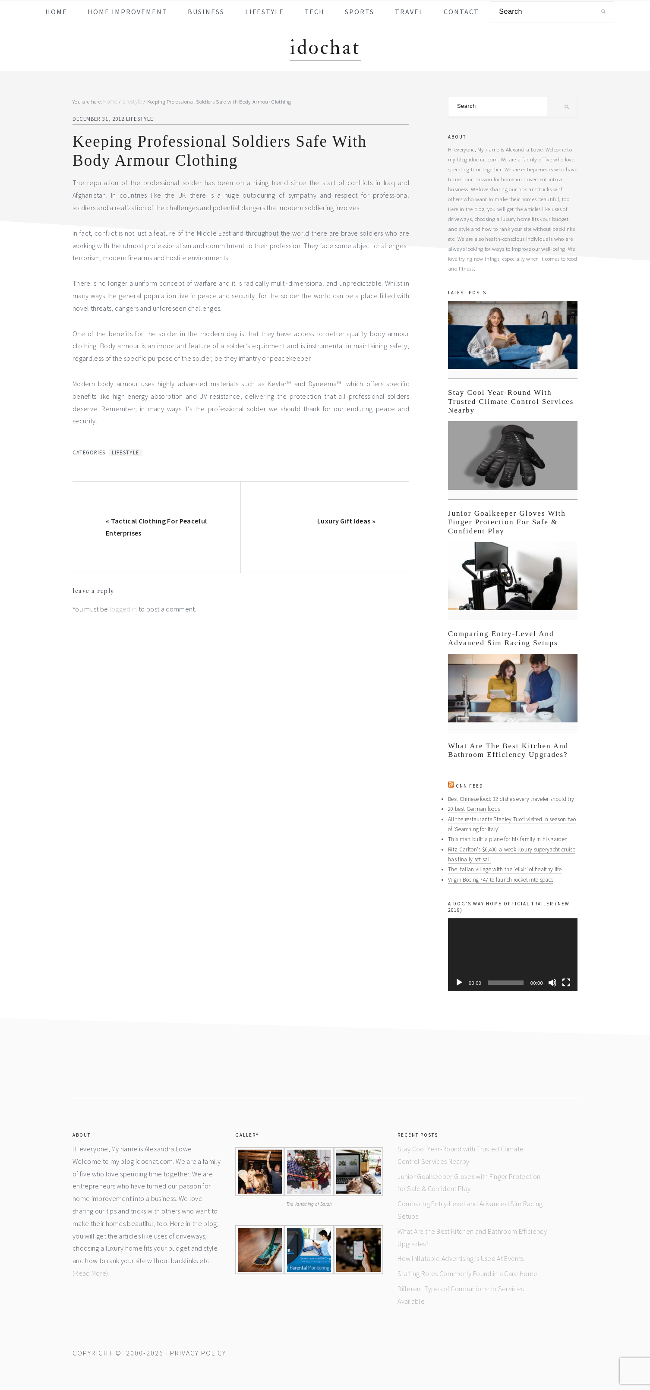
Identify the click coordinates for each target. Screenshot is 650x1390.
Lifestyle (139, 118)
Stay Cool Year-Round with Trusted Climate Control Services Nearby (511, 401)
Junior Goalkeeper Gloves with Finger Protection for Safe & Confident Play (507, 522)
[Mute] (552, 981)
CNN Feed (469, 786)
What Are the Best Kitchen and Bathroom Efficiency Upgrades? (508, 750)
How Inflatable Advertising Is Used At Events (461, 1257)
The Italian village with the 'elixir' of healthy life (503, 868)
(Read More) (90, 1271)
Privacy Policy (198, 1351)
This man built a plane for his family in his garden (507, 838)
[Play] (459, 981)
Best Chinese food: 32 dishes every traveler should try (509, 798)
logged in (123, 608)
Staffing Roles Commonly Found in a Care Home (467, 1272)
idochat (325, 47)
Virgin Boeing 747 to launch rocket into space (500, 878)
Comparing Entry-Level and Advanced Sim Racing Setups (503, 638)
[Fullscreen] (566, 981)
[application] (512, 953)
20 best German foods (473, 808)
